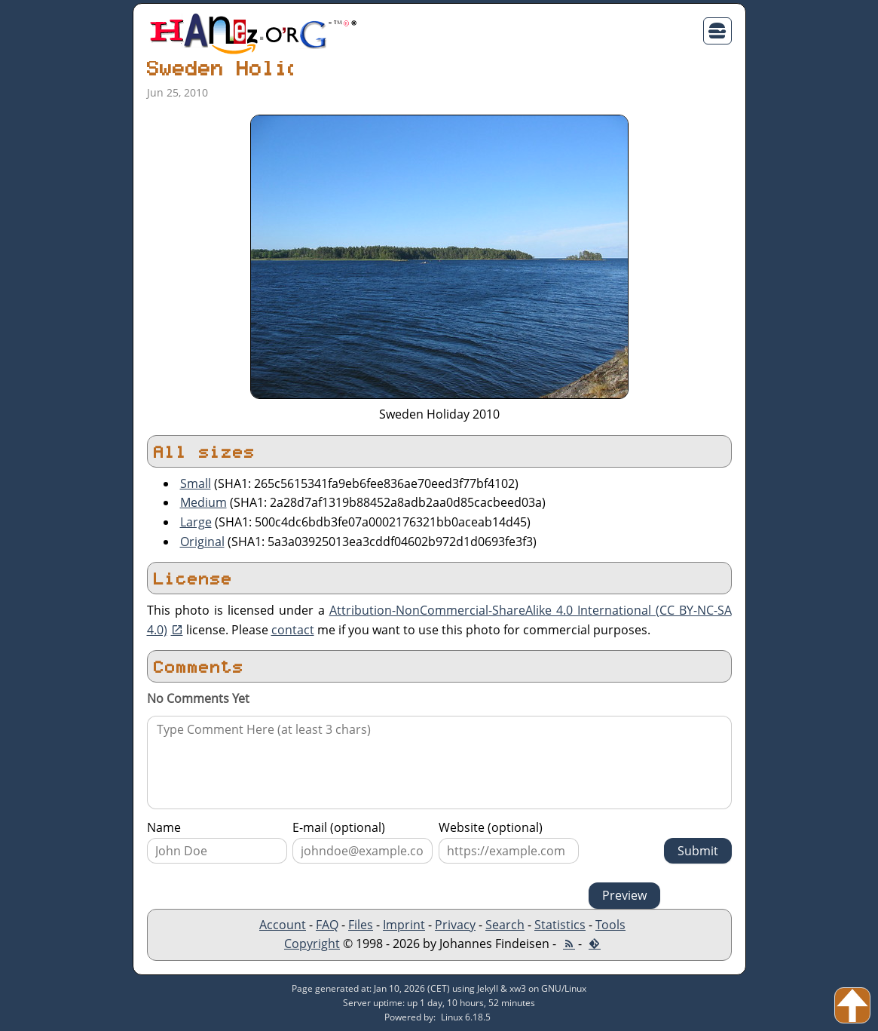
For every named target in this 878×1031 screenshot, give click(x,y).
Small (195, 483)
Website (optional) (491, 827)
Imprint (404, 924)
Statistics (560, 924)
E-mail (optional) (338, 827)
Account (282, 924)
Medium (203, 502)
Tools (610, 924)
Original (202, 541)
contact (292, 629)
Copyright (312, 943)
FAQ (327, 924)
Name (164, 827)
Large (196, 522)
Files (360, 924)
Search (505, 924)
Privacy (455, 924)
